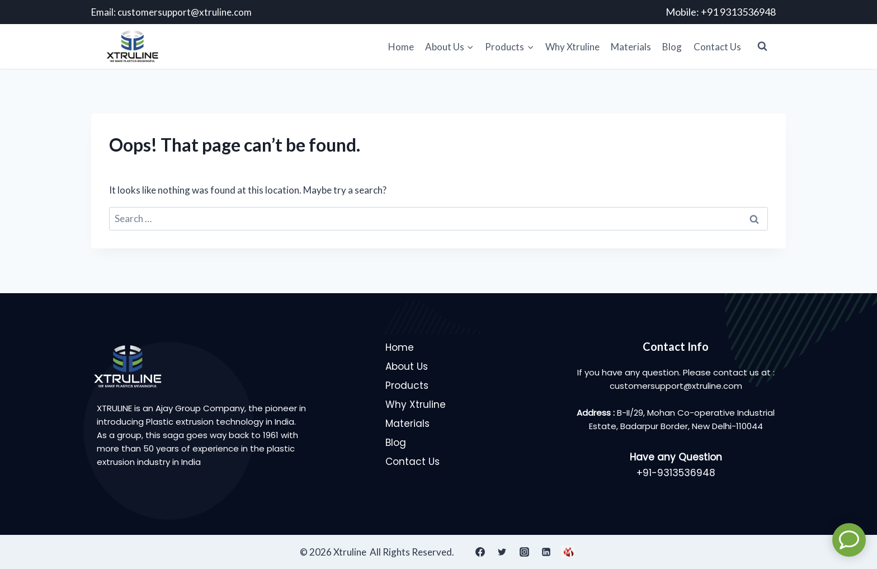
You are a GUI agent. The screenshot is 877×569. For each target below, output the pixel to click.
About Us (406, 366)
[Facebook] (480, 551)
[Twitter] (502, 551)
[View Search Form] (762, 46)
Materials (631, 47)
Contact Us (717, 47)
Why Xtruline (572, 47)
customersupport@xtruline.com (184, 12)
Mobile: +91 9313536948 (721, 12)
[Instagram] (524, 551)
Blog (672, 47)
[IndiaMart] (567, 551)
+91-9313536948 (675, 472)
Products (406, 385)
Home (401, 47)
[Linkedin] (545, 551)
